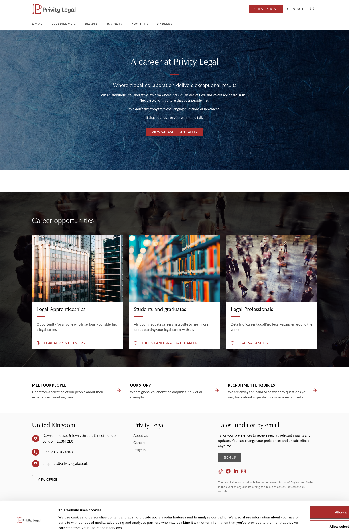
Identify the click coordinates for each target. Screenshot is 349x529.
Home (37, 24)
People (91, 24)
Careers (164, 24)
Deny (312, 517)
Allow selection (312, 503)
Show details (233, 518)
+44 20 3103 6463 (58, 452)
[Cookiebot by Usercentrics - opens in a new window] (28, 520)
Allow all (312, 489)
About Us (139, 24)
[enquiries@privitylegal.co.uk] (35, 463)
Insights (114, 24)
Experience (63, 24)
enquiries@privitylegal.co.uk (65, 463)
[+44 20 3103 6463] (35, 452)
